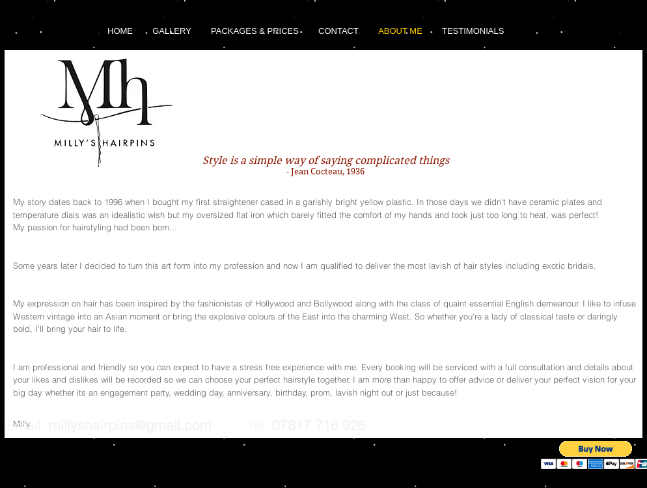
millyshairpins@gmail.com (130, 424)
